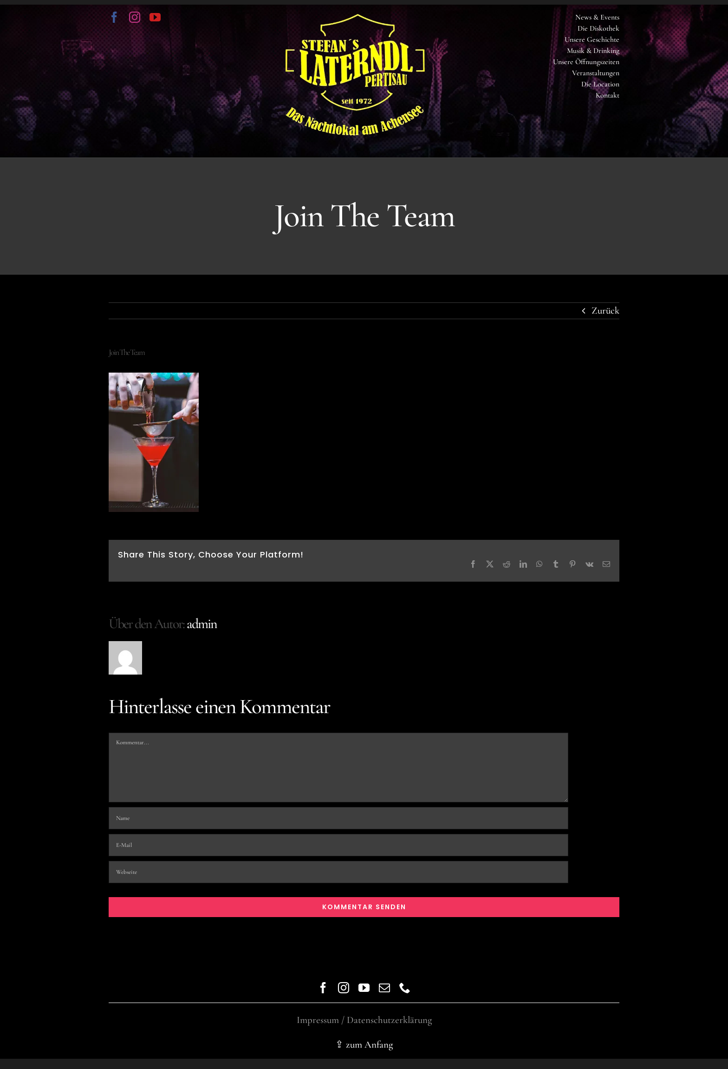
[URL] (338, 872)
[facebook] (114, 17)
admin (202, 623)
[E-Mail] (338, 845)
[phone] (404, 987)
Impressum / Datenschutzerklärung (364, 1020)
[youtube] (155, 17)
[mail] (384, 987)
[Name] (338, 818)
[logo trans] (355, 19)
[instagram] (134, 17)
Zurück (605, 310)
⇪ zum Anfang (364, 1044)
